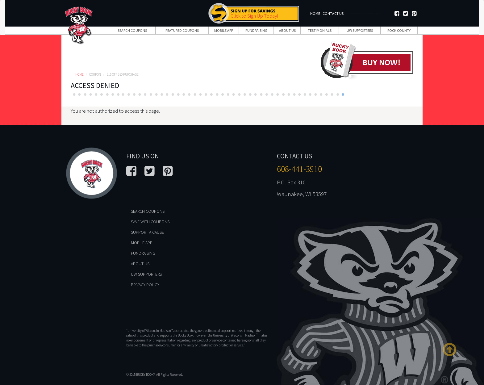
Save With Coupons (150, 221)
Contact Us (333, 13)
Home (315, 13)
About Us (287, 30)
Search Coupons (132, 30)
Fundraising (256, 30)
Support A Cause (147, 232)
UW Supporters (360, 30)
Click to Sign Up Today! (254, 15)
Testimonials (320, 30)
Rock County (399, 30)
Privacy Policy (145, 284)
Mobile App (223, 30)
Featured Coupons (182, 30)
